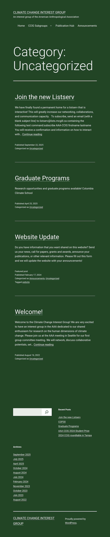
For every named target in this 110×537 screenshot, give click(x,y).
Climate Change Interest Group (39, 12)
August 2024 (20, 472)
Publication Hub (65, 25)
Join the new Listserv (44, 97)
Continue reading (32, 134)
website (26, 282)
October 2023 (20, 490)
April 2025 (18, 463)
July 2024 (18, 477)
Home (21, 25)
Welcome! (29, 312)
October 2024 (20, 468)
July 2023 (18, 495)
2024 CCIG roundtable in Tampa (75, 435)
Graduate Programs (42, 178)
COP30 (62, 421)
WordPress (70, 522)
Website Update (37, 237)
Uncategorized (36, 148)
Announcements (87, 25)
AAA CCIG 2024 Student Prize (73, 430)
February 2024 (20, 481)
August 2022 (20, 499)
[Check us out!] (47, 412)
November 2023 (21, 486)
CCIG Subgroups (37, 25)
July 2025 (18, 459)
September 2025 (22, 454)
